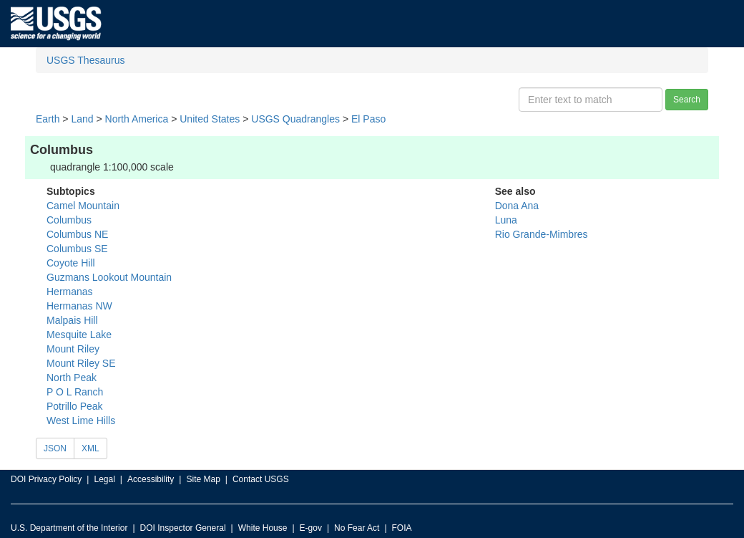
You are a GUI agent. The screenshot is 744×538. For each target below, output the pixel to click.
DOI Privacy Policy (46, 479)
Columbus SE (77, 248)
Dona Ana (517, 205)
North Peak (71, 377)
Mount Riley (72, 349)
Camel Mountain (82, 205)
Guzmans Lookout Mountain (109, 277)
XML (90, 448)
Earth (47, 119)
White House (263, 528)
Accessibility (150, 479)
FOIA (402, 528)
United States (210, 119)
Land (82, 119)
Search (686, 100)
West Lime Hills (80, 420)
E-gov (311, 528)
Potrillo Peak (74, 406)
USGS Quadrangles (295, 119)
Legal (104, 479)
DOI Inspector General (183, 528)
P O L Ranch (74, 392)
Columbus (69, 220)
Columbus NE (77, 234)
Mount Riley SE (80, 363)
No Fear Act (356, 528)
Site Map (203, 479)
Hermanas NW (79, 306)
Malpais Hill (72, 320)
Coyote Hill (70, 263)
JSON (55, 448)
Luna (506, 220)
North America (137, 119)
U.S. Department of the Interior (69, 528)
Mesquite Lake (79, 334)
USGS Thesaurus (85, 60)
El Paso (368, 119)
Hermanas (69, 291)
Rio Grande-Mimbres (541, 234)
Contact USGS (260, 479)
